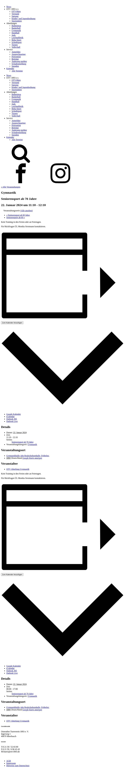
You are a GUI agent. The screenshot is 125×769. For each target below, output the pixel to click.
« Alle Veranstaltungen (10, 187)
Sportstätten (17, 21)
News (8, 7)
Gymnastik (16, 30)
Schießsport (17, 42)
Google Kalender (13, 414)
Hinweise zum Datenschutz (17, 766)
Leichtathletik (17, 37)
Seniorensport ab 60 (15, 217)
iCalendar (10, 416)
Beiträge (15, 59)
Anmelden (16, 52)
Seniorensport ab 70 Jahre (22, 442)
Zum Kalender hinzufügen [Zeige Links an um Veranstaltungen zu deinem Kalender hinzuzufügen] (12, 323)
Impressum (11, 763)
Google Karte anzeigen (32, 458)
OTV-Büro (16, 11)
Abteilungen (11, 23)
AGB (8, 761)
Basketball (16, 28)
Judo (14, 35)
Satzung (15, 16)
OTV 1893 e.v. (12, 9)
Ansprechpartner (19, 54)
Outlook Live (12, 421)
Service (9, 49)
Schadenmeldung (19, 64)
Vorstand (15, 14)
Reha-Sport (16, 40)
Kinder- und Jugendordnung (23, 18)
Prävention (16, 57)
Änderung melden (19, 61)
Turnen (15, 45)
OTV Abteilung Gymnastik (17, 469)
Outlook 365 (11, 419)
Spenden (15, 66)
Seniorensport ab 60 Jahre (18, 215)
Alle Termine (17, 71)
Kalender (10, 68)
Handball (15, 33)
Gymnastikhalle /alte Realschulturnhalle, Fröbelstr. (27, 456)
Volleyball (16, 47)
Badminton (16, 26)
